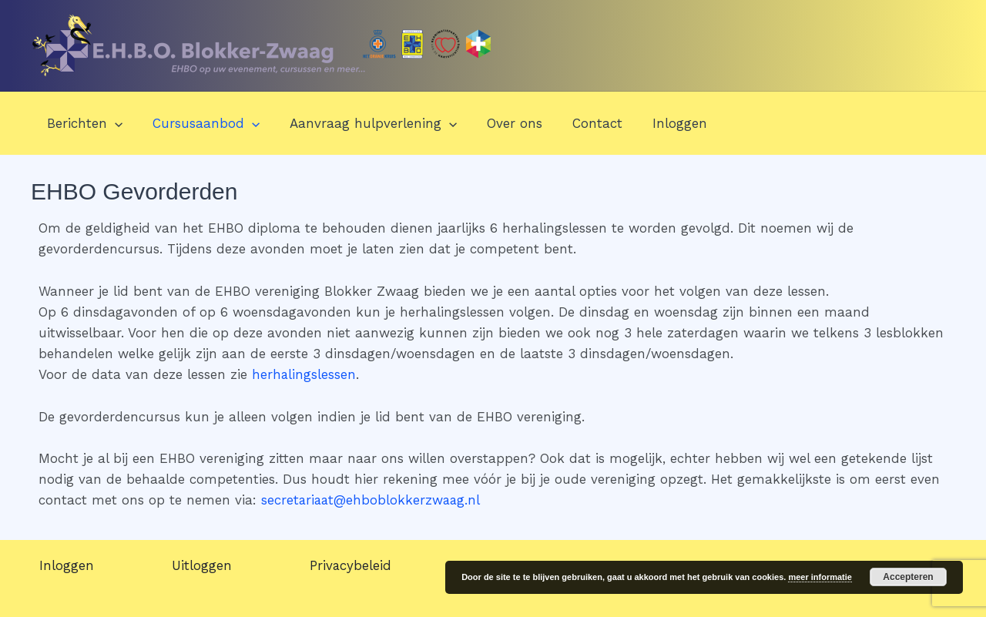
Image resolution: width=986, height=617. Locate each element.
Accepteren (908, 577)
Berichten (82, 123)
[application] (112, 123)
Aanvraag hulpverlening (363, 123)
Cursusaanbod (199, 123)
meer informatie (820, 577)
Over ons (501, 123)
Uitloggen (203, 565)
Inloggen (659, 123)
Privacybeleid (354, 565)
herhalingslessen (304, 374)
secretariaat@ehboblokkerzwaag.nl (372, 500)
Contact (580, 123)
